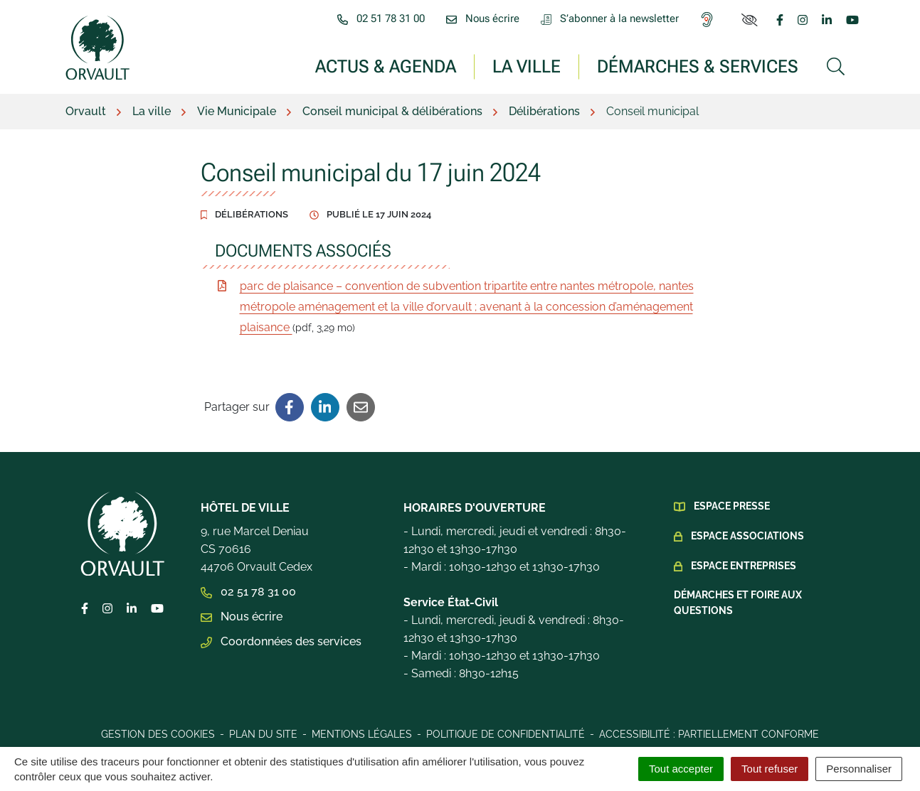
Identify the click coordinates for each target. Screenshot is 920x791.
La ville (526, 65)
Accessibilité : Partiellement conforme (709, 734)
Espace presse (732, 506)
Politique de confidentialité (505, 734)
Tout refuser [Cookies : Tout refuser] (769, 769)
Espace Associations (747, 536)
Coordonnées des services (281, 641)
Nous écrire (241, 616)
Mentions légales (362, 734)
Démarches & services (697, 65)
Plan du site (263, 734)
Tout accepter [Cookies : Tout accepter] (681, 769)
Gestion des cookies (158, 734)
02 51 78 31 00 (248, 591)
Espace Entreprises (743, 565)
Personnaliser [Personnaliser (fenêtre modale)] (859, 769)
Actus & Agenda (385, 65)
